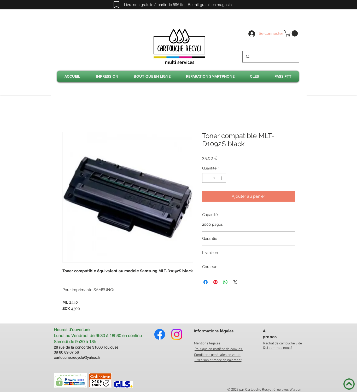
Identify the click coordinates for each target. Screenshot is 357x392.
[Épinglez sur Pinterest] (215, 282)
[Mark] (116, 4)
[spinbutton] (214, 178)
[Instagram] (176, 334)
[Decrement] (206, 178)
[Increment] (222, 178)
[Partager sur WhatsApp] (225, 282)
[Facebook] (160, 334)
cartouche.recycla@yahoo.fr (77, 357)
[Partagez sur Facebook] (205, 282)
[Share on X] (235, 282)
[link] (291, 33)
